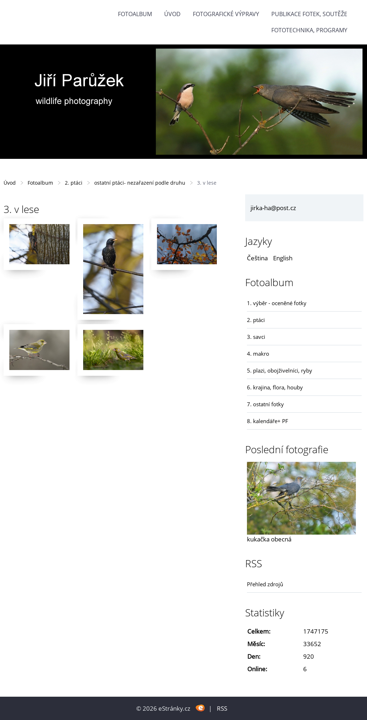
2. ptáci (73, 182)
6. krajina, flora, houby (275, 387)
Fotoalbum (135, 14)
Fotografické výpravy (226, 14)
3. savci (256, 336)
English (282, 258)
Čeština (257, 258)
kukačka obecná (269, 539)
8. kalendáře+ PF (267, 421)
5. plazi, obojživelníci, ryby (279, 370)
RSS (222, 708)
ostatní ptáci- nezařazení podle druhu (139, 182)
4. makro (258, 353)
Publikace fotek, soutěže (309, 14)
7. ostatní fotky (265, 404)
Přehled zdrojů (265, 584)
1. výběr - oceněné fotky (276, 303)
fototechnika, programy (309, 30)
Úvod (172, 14)
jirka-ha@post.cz (273, 208)
